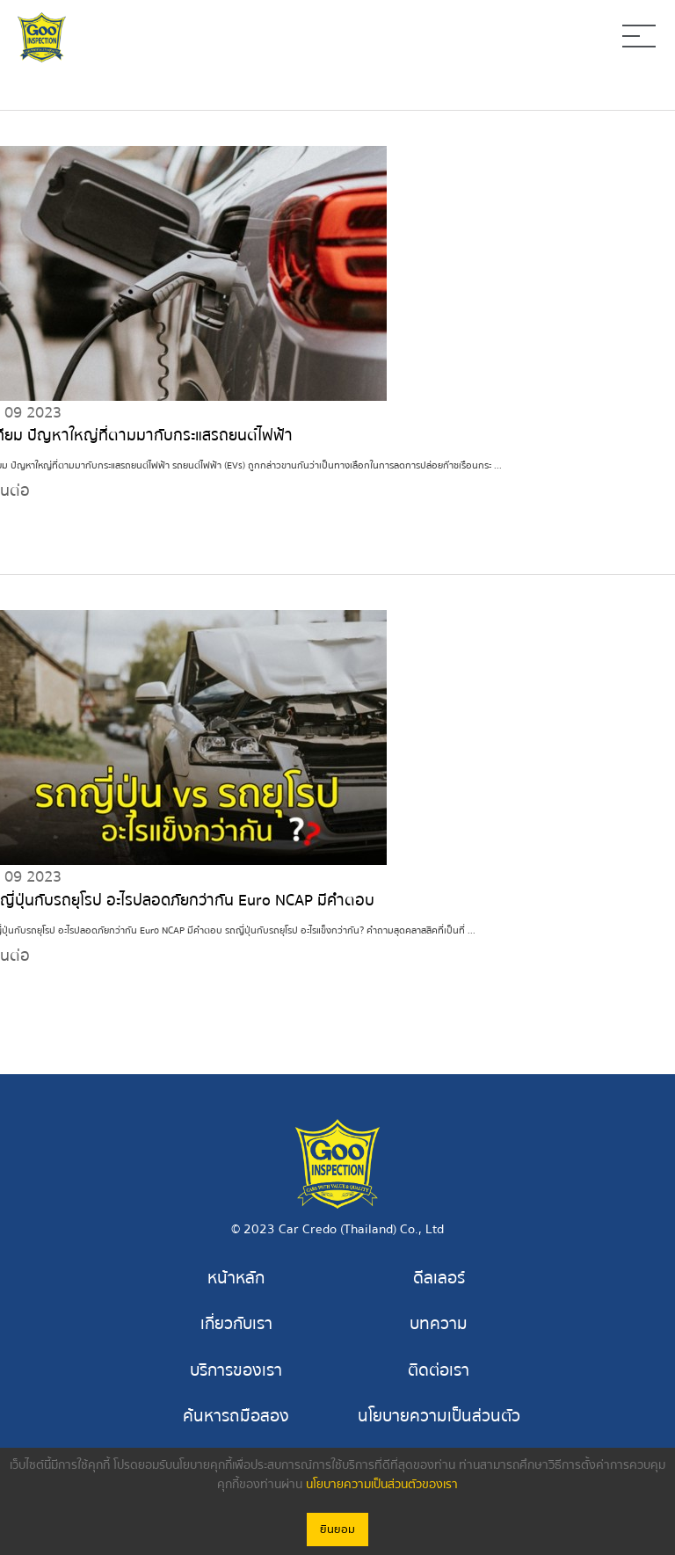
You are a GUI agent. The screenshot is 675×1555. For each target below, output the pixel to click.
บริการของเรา (236, 1370)
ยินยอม (337, 1529)
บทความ (439, 1325)
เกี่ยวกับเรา (236, 1325)
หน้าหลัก (236, 1279)
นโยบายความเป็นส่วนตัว (439, 1416)
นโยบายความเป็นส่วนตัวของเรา (382, 1484)
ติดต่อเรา (438, 1370)
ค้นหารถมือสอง (236, 1416)
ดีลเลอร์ (439, 1279)
